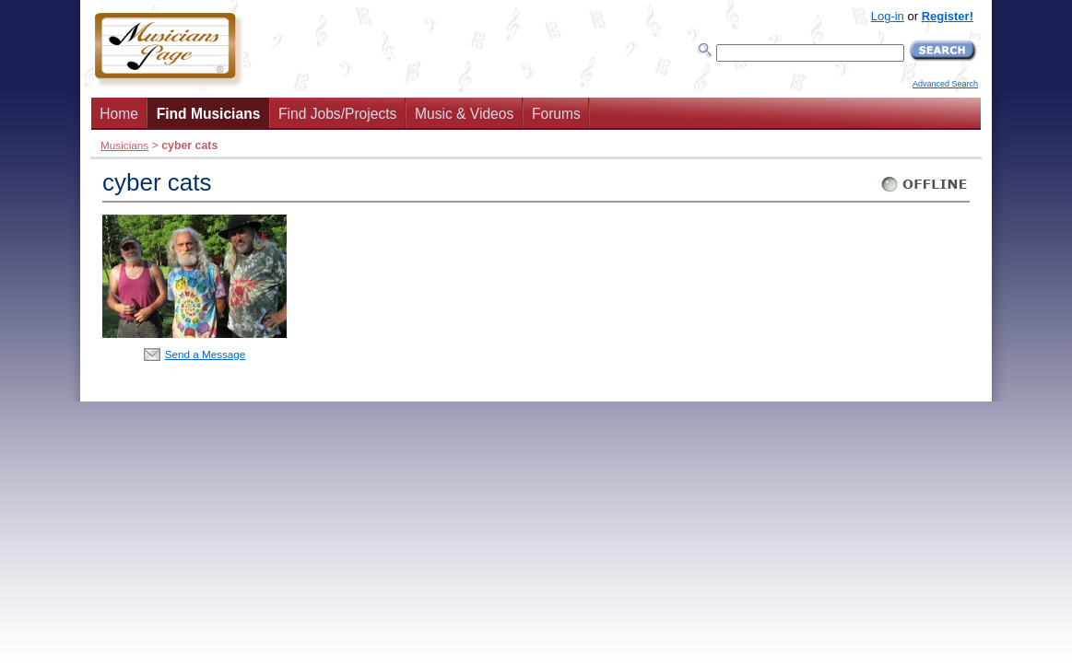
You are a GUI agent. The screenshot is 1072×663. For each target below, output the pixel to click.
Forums (556, 114)
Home (119, 114)
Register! (947, 16)
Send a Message (205, 354)
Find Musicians (209, 114)
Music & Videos (464, 114)
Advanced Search (945, 83)
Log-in (887, 16)
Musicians (124, 145)
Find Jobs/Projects (337, 114)
